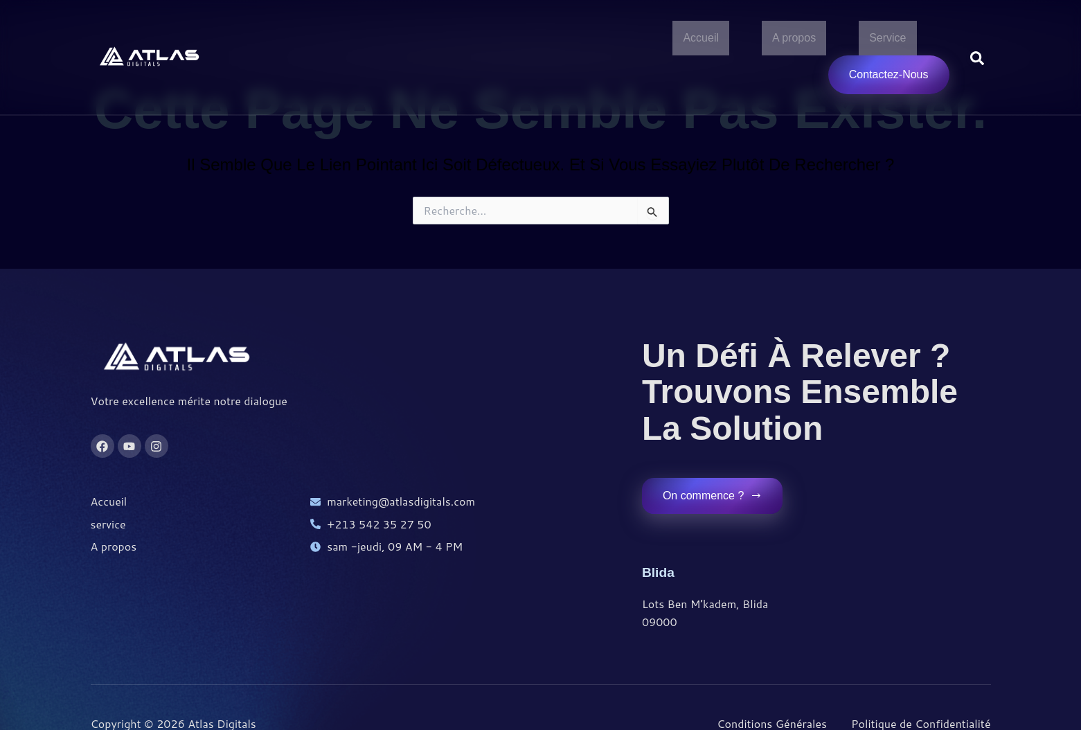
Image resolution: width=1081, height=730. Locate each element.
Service (887, 38)
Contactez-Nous (889, 76)
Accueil (701, 38)
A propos (794, 38)
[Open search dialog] (977, 58)
